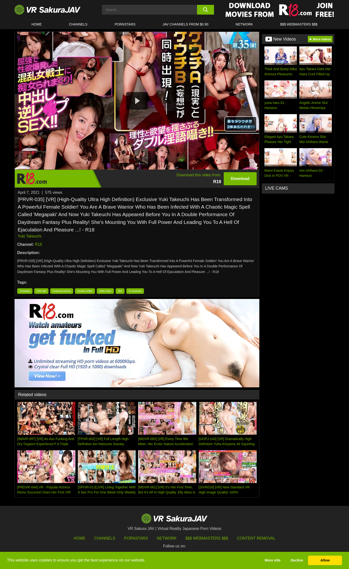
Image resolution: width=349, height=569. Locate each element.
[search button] (205, 10)
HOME (37, 24)
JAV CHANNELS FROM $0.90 (185, 24)
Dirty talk (41, 291)
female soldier (84, 291)
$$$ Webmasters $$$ (206, 538)
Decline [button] (297, 560)
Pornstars (125, 24)
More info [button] (272, 560)
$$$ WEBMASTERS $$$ (298, 24)
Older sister (105, 291)
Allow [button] (325, 560)
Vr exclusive (135, 291)
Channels (78, 24)
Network (244, 24)
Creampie (25, 291)
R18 (38, 244)
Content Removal (256, 538)
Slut (120, 291)
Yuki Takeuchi (29, 236)
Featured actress (62, 291)
